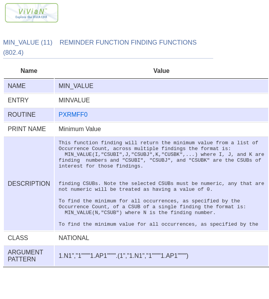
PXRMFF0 (73, 114)
